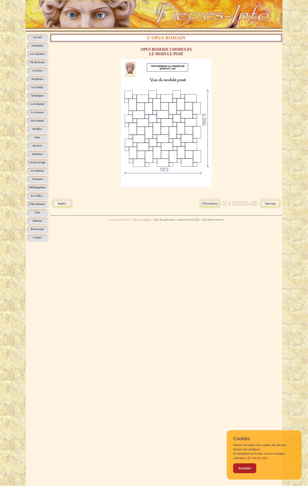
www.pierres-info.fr (120, 219)
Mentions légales (142, 219)
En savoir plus (257, 458)
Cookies (241, 439)
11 (254, 203)
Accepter (244, 468)
